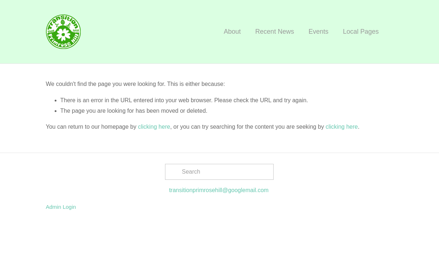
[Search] (219, 172)
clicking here (154, 127)
